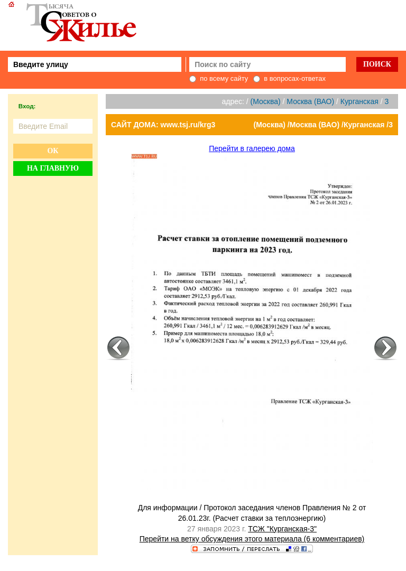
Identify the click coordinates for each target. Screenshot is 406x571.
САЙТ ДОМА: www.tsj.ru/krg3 (163, 124)
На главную (53, 168)
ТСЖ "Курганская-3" (282, 529)
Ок (52, 151)
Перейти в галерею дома (252, 148)
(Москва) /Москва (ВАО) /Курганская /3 (323, 124)
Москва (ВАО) (310, 101)
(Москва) (266, 101)
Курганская (359, 101)
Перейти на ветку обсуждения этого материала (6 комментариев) (252, 539)
